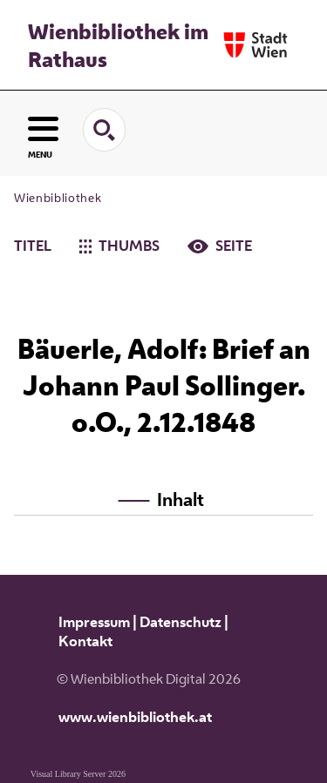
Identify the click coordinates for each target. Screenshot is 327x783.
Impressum (94, 621)
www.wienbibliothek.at (135, 716)
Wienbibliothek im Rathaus (118, 45)
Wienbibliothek (57, 198)
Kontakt (85, 641)
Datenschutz (180, 621)
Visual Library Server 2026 (78, 774)
